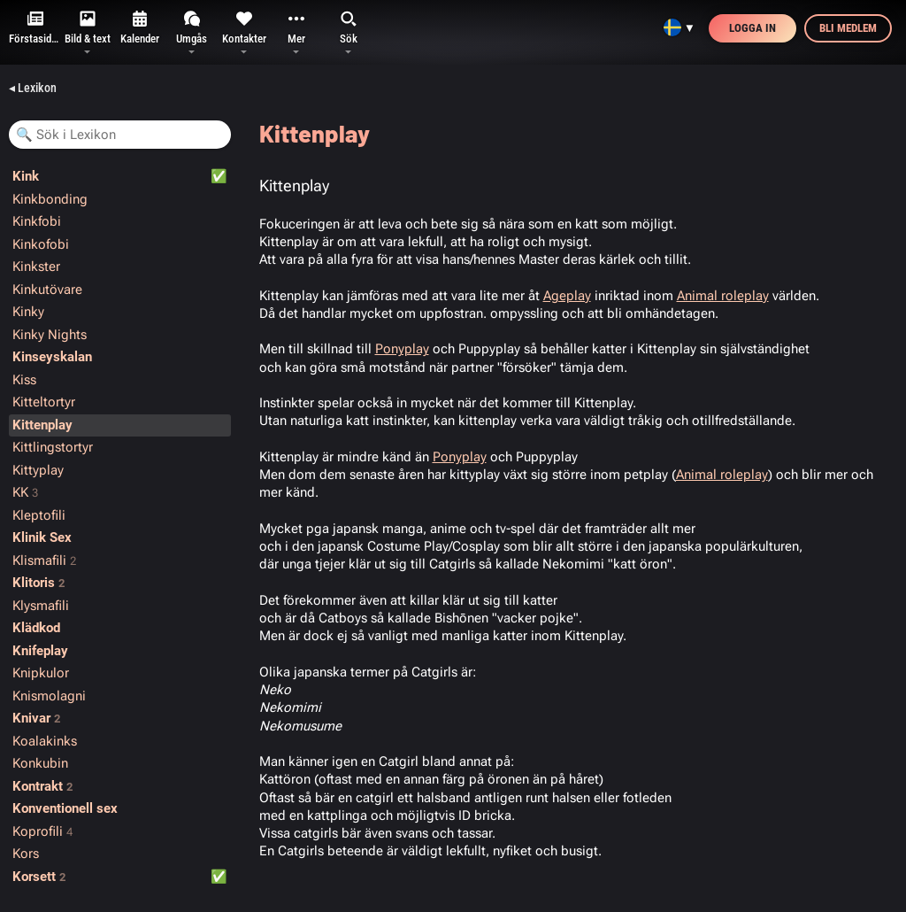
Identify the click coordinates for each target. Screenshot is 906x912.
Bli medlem (848, 28)
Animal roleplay (723, 296)
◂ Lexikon (33, 88)
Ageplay (567, 296)
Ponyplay (402, 349)
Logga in (752, 28)
